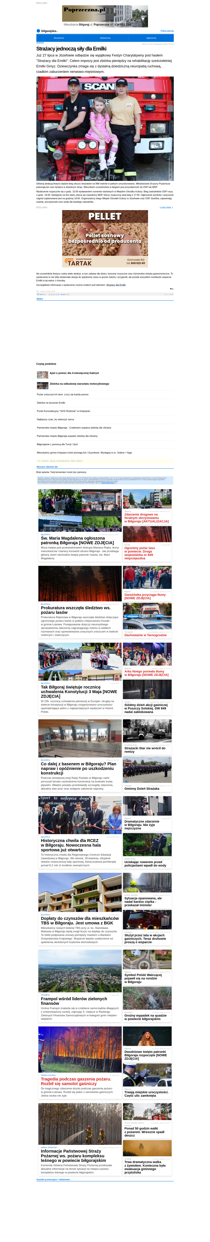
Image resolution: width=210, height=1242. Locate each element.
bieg (73, 460)
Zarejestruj (110, 483)
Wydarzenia (105, 38)
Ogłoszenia (151, 38)
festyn (79, 460)
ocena (65, 294)
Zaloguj (104, 483)
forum (43, 294)
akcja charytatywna (60, 460)
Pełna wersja (167, 31)
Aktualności (59, 38)
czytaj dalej (166, 207)
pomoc (45, 460)
